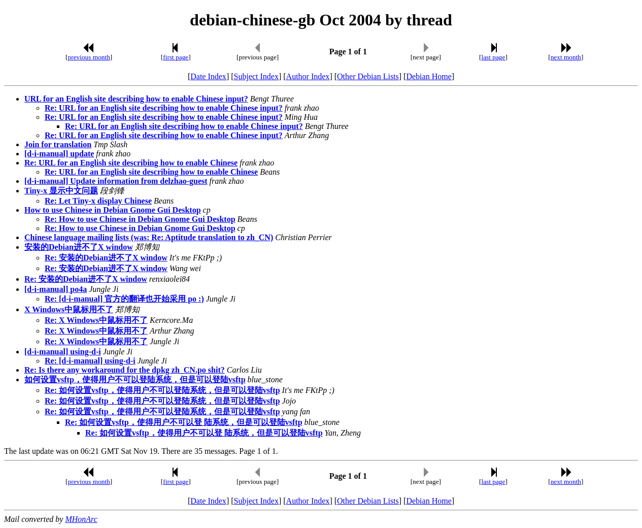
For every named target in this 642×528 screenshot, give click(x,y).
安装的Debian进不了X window (78, 247)
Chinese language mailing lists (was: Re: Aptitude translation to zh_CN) (148, 237)
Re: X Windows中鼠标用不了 (96, 320)
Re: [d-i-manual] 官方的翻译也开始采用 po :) (124, 298)
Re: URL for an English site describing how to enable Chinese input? (164, 108)
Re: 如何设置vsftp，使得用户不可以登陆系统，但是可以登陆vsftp (162, 390)
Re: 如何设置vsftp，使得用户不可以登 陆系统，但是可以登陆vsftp (183, 422)
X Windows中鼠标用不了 (68, 309)
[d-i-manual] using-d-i (62, 351)
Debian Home (428, 76)
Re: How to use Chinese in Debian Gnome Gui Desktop (140, 219)
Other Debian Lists (368, 76)
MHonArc (81, 519)
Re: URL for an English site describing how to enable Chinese (131, 162)
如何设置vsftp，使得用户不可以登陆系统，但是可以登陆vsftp (135, 379)
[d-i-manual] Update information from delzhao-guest (116, 181)
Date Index (208, 76)
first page (175, 57)
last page (493, 57)
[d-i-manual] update (59, 153)
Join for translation (57, 144)
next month (566, 57)
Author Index (308, 76)
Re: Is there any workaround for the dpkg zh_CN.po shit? (124, 370)
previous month (89, 57)
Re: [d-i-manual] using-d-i (90, 360)
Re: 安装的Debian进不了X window (106, 257)
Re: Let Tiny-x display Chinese (98, 200)
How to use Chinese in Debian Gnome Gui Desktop (112, 210)
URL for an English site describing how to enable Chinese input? (136, 98)
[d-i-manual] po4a (55, 289)
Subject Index (256, 76)
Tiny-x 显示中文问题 (61, 190)
